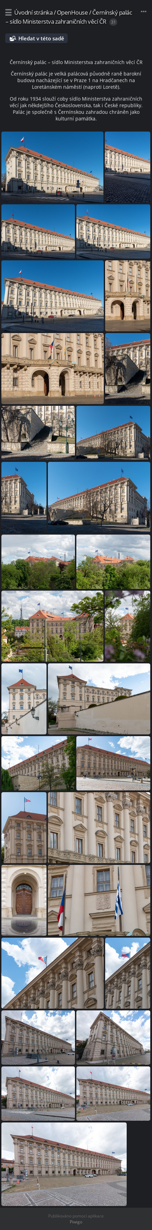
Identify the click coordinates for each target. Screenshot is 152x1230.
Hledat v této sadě (41, 38)
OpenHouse (72, 12)
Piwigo (76, 1222)
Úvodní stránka (33, 12)
